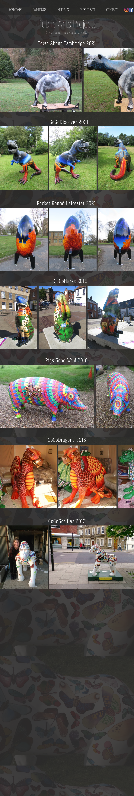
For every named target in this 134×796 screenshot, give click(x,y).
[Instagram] (126, 10)
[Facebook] (131, 10)
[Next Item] (129, 80)
